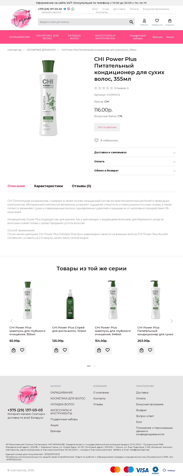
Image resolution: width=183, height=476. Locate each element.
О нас (105, 8)
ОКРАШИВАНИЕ (61, 392)
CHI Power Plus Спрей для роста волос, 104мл (69, 329)
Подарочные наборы (64, 419)
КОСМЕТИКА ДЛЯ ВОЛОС (67, 398)
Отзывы (98, 404)
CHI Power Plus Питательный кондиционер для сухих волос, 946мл (155, 332)
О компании (101, 392)
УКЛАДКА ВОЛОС (62, 404)
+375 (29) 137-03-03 (50, 8)
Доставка (119, 8)
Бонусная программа (156, 8)
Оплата (134, 8)
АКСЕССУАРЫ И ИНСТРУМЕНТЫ (61, 412)
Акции (54, 425)
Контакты (102, 12)
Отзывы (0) (81, 186)
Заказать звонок (51, 12)
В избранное (109, 140)
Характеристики (48, 186)
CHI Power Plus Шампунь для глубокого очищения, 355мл (27, 331)
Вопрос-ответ (145, 416)
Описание (16, 186)
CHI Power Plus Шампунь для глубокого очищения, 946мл (113, 331)
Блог (95, 8)
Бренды (55, 431)
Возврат (141, 410)
